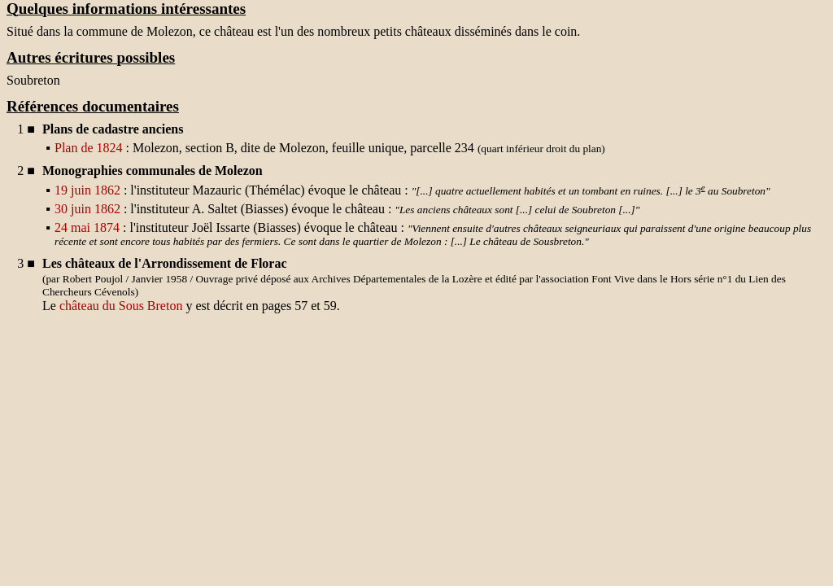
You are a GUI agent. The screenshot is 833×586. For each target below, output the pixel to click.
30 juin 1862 (87, 209)
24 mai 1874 (87, 227)
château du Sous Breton (121, 306)
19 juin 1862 (87, 190)
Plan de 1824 (89, 148)
